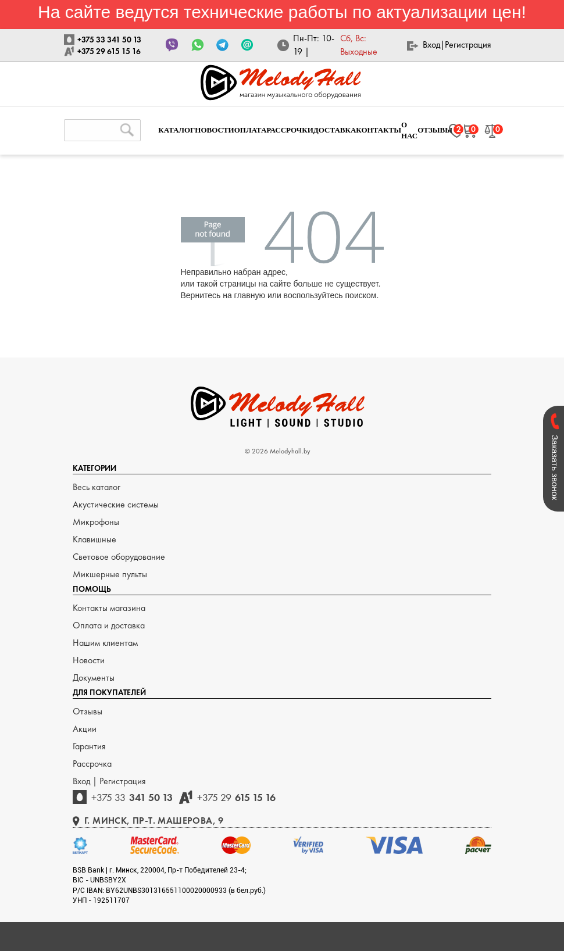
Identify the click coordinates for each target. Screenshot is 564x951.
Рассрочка (92, 763)
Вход (431, 44)
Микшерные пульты (110, 574)
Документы (94, 677)
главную (249, 295)
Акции (85, 729)
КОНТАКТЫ (378, 130)
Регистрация (468, 44)
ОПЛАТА (250, 130)
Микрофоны (96, 522)
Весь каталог (96, 487)
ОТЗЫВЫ (434, 130)
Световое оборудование (119, 556)
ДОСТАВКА (334, 130)
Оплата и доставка (109, 625)
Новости (89, 660)
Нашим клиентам (105, 643)
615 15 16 (236, 797)
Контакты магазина (109, 608)
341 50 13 (132, 797)
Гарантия (89, 746)
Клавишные (94, 539)
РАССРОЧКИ (289, 130)
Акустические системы (116, 504)
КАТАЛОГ (176, 130)
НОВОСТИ (214, 130)
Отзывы (87, 711)
